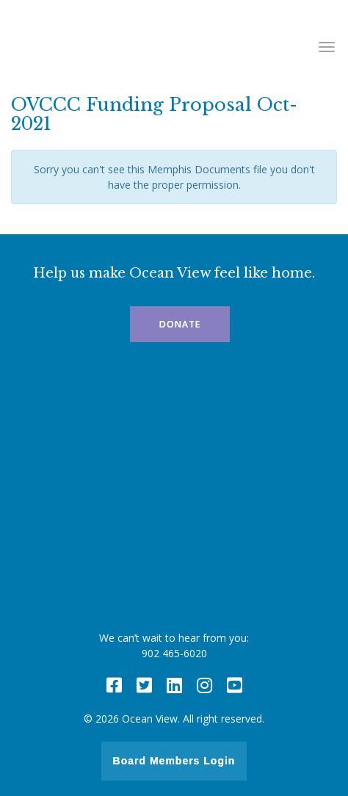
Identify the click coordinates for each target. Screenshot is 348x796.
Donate (179, 324)
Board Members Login (174, 761)
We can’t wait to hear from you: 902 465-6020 (174, 645)
